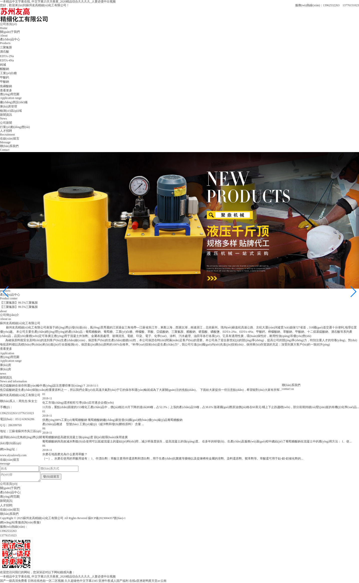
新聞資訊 (6, 501)
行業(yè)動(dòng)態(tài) (15, 127)
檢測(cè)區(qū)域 (11, 110)
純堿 (3, 64)
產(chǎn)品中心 (10, 492)
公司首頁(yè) (8, 484)
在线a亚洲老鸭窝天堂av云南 (147, 580)
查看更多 (6, 90)
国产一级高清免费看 (13, 580)
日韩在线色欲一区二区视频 (46, 580)
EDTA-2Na (7, 56)
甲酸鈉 (4, 81)
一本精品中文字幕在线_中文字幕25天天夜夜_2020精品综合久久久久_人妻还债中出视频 (58, 576)
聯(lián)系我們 (9, 514)
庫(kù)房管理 (8, 106)
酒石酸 (4, 51)
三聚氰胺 (6, 47)
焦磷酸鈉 (6, 86)
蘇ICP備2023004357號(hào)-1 (107, 518)
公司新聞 (6, 123)
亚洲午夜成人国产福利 (113, 580)
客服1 (37, 522)
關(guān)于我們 (10, 488)
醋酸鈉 (4, 69)
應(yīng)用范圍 (9, 496)
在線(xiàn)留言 (9, 509)
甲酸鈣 (4, 77)
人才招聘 (6, 505)
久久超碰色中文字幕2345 (81, 580)
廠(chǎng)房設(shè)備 (14, 102)
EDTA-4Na (7, 60)
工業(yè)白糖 (8, 73)
